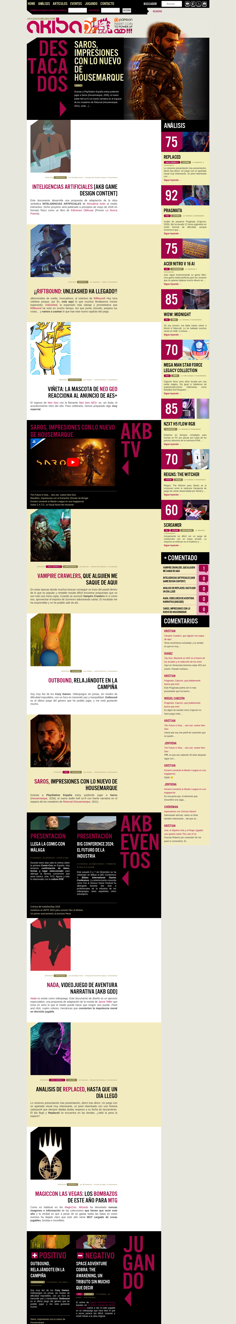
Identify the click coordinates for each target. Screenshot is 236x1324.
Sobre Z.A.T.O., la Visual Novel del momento (52, 363)
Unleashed (51, 200)
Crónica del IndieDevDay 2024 (45, 619)
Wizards (84, 763)
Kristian (89, 230)
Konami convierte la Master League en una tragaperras (57, 359)
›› (74, 1319)
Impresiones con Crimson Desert (46, 890)
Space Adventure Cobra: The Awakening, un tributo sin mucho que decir (93, 833)
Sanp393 (96, 177)
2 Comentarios (112, 958)
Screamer (172, 525)
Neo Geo (53, 253)
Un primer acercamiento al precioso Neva (50, 626)
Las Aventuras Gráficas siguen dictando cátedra (53, 1144)
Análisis (44, 3)
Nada (33, 658)
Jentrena (84, 1160)
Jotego (98, 1033)
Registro (157, 11)
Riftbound (99, 193)
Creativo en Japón (103, 1040)
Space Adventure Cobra (102, 860)
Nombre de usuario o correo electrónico (48, 10)
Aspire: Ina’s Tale (84, 886)
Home (31, 3)
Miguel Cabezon (98, 577)
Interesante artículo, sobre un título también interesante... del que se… (181, 817)
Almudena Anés (77, 125)
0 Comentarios (112, 125)
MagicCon (70, 763)
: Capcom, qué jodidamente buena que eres (74, 970)
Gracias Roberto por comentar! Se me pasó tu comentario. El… (182, 839)
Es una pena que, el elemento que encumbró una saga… (181, 798)
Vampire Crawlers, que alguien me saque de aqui (179, 569)
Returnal (68, 507)
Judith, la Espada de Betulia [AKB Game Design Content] (58, 1147)
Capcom (73, 980)
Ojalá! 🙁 (168, 777)
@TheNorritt (49, 571)
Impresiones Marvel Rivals (89, 896)
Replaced (172, 157)
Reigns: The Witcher (181, 474)
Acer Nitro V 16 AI (179, 264)
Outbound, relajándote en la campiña (47, 827)
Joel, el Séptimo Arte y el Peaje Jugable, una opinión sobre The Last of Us (184, 832)
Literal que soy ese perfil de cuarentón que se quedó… (185, 734)
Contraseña (94, 10)
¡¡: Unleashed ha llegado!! (75, 187)
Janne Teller (105, 661)
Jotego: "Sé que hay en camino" (79, 1023)
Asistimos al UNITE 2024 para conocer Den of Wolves (56, 623)
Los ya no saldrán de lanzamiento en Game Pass (77, 1225)
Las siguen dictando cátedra (80, 917)
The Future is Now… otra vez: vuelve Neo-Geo (53, 353)
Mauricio (85, 372)
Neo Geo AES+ (88, 253)
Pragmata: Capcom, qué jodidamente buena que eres (182, 682)
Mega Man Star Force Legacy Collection (183, 367)
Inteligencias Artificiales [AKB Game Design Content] (94, 1079)
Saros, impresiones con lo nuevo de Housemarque (72, 289)
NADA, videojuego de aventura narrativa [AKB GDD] (55, 1141)
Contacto (107, 3)
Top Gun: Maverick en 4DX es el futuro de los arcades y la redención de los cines (184, 660)
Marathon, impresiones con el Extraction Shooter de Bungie (59, 356)
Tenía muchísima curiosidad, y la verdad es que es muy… (183, 645)
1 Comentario (112, 372)
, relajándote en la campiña (82, 437)
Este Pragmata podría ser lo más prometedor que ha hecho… (180, 690)
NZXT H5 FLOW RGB (179, 424)
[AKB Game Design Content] (74, 137)
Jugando (91, 3)
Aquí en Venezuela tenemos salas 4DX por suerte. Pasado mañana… (185, 667)
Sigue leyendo (173, 180)
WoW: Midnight (177, 314)
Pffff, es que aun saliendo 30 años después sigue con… (185, 757)
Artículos (60, 3)
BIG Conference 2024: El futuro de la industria (95, 563)
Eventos (76, 3)
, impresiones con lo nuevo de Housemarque (75, 490)
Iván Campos (189, 376)
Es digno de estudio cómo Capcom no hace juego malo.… (182, 712)
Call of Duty (94, 1242)
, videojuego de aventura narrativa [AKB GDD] (82, 648)
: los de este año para (76, 753)
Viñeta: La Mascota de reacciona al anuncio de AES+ (82, 242)
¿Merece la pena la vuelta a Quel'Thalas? (74, 1281)
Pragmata (173, 210)
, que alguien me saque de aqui (77, 384)
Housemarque (39, 503)
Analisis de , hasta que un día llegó (76, 701)
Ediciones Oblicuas (82, 157)
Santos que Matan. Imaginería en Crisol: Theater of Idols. (58, 1151)
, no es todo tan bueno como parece (78, 1172)
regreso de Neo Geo (81, 1033)
